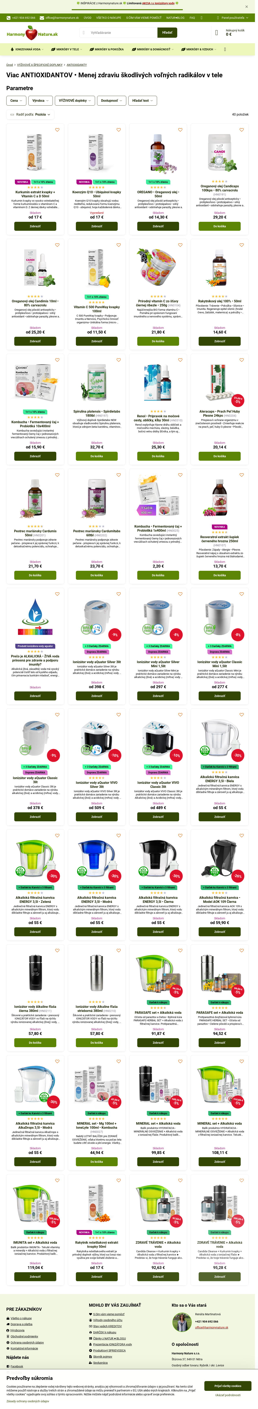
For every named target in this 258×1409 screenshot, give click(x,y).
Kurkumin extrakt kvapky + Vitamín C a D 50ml (35, 194)
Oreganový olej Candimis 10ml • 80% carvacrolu (35, 303)
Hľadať (167, 32)
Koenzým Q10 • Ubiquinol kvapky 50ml (96, 194)
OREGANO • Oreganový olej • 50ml (158, 194)
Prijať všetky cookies (228, 1386)
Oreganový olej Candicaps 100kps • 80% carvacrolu (220, 188)
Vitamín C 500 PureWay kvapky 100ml (97, 309)
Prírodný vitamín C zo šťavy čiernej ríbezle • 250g (157, 303)
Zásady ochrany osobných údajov (28, 1401)
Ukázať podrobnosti (227, 1395)
